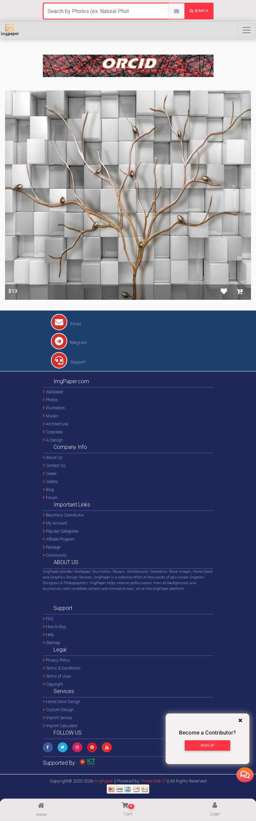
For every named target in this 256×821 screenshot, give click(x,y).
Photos (50, 400)
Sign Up (207, 745)
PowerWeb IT (154, 780)
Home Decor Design (61, 701)
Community (55, 555)
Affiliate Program (59, 539)
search (199, 11)
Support (68, 361)
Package (51, 547)
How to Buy (54, 626)
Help (48, 634)
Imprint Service (57, 717)
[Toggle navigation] (246, 30)
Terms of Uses (57, 676)
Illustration (54, 408)
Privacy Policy (56, 660)
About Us (53, 457)
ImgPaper (103, 780)
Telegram (69, 342)
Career (50, 473)
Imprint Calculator (60, 726)
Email (66, 323)
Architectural (55, 424)
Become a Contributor (63, 515)
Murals (51, 416)
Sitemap (51, 642)
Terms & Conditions (62, 668)
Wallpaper (53, 392)
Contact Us (54, 465)
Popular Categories (61, 531)
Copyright (53, 684)
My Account (55, 523)
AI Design (53, 440)
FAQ (48, 618)
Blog (48, 489)
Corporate (53, 432)
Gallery (50, 481)
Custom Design (58, 709)
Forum (50, 497)
